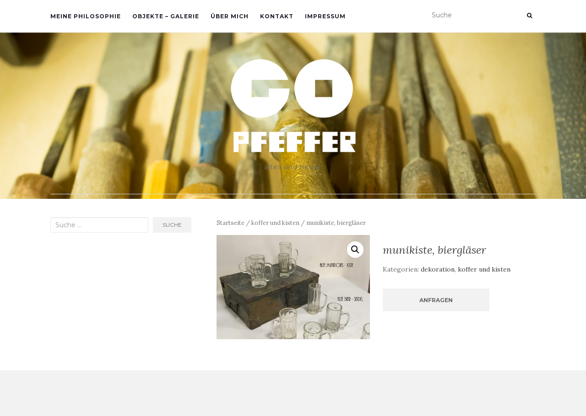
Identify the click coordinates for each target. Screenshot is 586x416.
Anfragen (436, 300)
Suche (172, 224)
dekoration (438, 269)
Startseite (230, 223)
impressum (325, 16)
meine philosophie (85, 16)
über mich (230, 16)
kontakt (276, 16)
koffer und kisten (275, 223)
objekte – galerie (165, 16)
